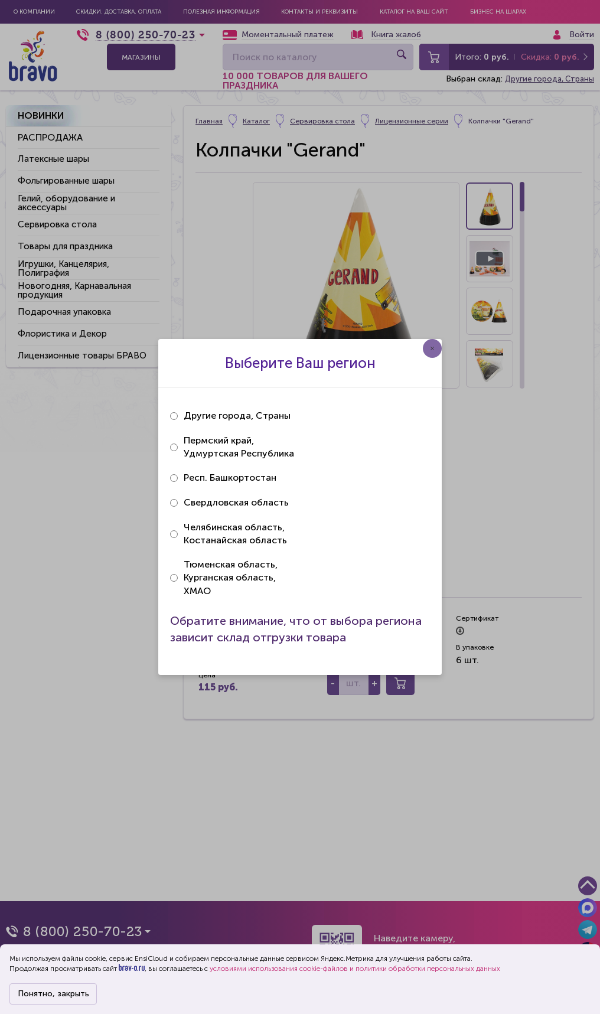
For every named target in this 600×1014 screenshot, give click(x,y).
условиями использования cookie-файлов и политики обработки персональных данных (355, 968)
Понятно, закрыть (53, 994)
